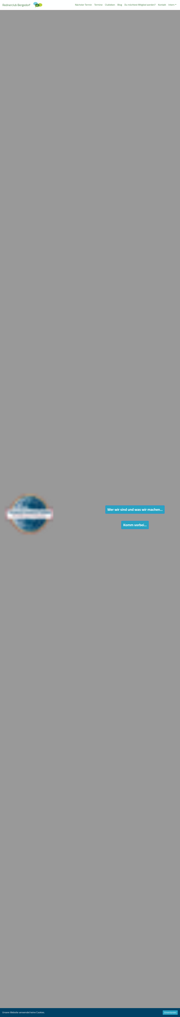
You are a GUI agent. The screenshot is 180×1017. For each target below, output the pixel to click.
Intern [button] (171, 4)
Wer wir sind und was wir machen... (135, 509)
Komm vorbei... (135, 524)
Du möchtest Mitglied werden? (140, 4)
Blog (119, 4)
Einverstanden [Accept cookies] (170, 1012)
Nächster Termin (83, 4)
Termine (98, 4)
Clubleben (110, 4)
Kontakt (162, 4)
